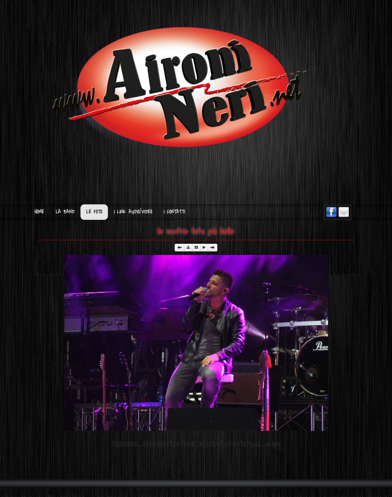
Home (39, 212)
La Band (65, 212)
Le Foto (94, 212)
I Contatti (174, 212)
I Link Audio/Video (133, 212)
